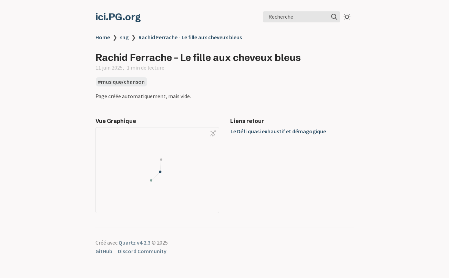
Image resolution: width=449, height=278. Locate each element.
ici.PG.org (118, 17)
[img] (334, 17)
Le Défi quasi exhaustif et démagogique (278, 131)
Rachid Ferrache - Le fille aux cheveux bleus (190, 37)
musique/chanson (123, 82)
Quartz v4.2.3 (135, 242)
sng (124, 37)
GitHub (103, 251)
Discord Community (142, 251)
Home (102, 37)
